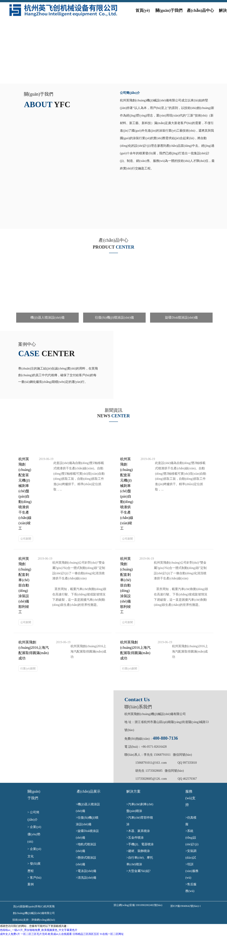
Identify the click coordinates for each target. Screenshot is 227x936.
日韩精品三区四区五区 (85, 934)
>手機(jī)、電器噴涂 (141, 844)
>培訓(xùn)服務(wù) (191, 871)
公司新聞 (25, 538)
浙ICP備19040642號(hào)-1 (185, 906)
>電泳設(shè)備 (88, 871)
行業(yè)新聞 (27, 668)
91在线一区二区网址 (112, 934)
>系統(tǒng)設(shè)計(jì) (191, 837)
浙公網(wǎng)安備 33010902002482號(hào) (138, 905)
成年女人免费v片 (10, 934)
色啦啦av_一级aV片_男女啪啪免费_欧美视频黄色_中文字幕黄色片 (38, 930)
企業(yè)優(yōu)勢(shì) (34, 834)
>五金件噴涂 (136, 837)
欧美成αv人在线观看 (60, 934)
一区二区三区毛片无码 (34, 934)
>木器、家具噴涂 (141, 831)
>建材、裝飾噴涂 (139, 851)
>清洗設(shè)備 (91, 877)
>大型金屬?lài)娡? (140, 871)
